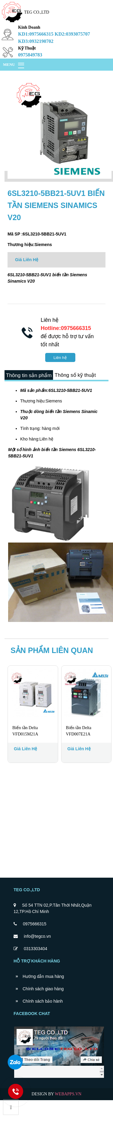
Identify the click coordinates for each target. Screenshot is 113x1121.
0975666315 (34, 944)
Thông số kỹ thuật (30, 393)
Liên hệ (60, 357)
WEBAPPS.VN (68, 1115)
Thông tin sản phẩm (32, 378)
